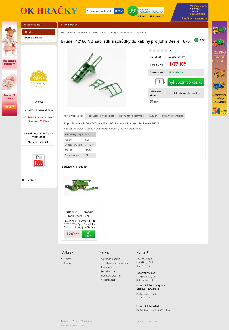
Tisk (156, 101)
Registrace (201, 18)
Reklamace (106, 267)
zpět (202, 40)
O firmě (67, 258)
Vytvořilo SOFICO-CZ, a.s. (147, 321)
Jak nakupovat (108, 271)
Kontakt (68, 262)
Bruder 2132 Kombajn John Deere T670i (79, 214)
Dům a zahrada (34, 37)
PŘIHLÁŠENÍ (187, 18)
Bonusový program (111, 275)
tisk (75, 321)
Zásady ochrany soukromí (114, 262)
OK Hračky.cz (29, 179)
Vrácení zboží (108, 279)
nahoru (65, 321)
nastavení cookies (79, 325)
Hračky (29, 32)
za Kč (198, 10)
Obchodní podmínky (38, 142)
